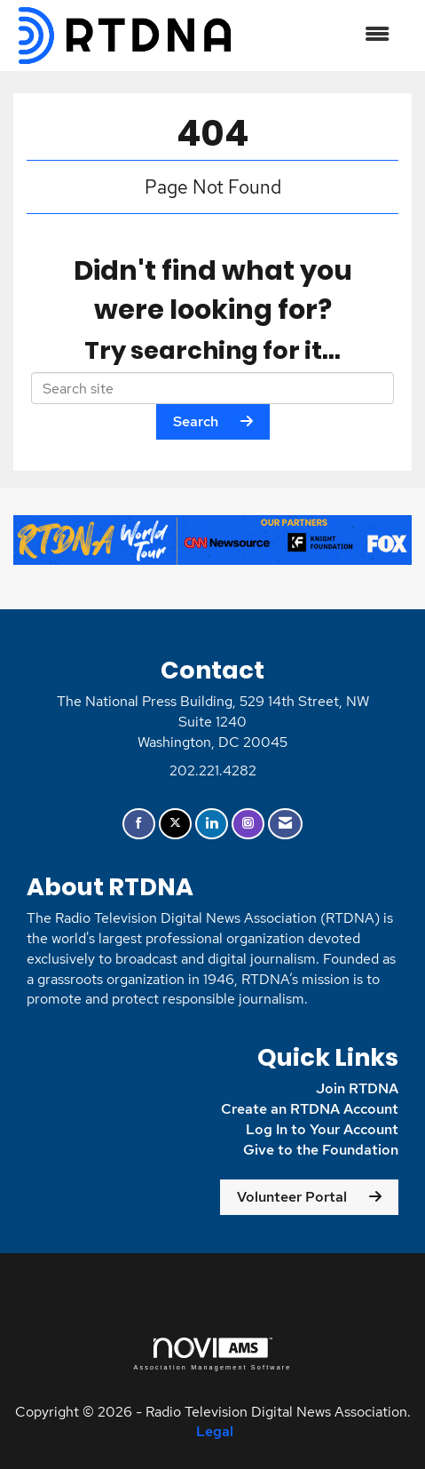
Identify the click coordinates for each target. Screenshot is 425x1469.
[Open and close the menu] (321, 35)
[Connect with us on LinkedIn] (211, 823)
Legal (214, 1431)
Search (195, 421)
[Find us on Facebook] (138, 823)
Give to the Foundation (320, 1149)
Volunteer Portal (292, 1196)
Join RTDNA (357, 1088)
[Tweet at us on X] (175, 823)
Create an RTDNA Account (309, 1109)
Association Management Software (212, 1354)
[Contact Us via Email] (285, 823)
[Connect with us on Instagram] (248, 823)
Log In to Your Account (322, 1129)
